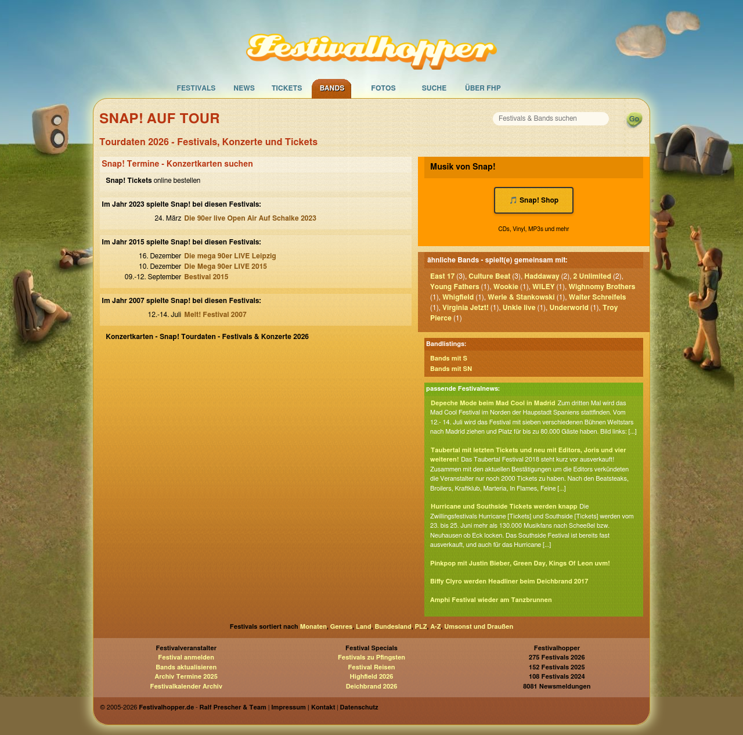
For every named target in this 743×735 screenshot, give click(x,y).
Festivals (195, 88)
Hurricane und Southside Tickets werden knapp (504, 506)
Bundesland (392, 627)
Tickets (287, 88)
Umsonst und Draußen (478, 627)
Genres (341, 627)
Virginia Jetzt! (465, 307)
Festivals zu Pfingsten (371, 657)
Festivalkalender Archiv (186, 686)
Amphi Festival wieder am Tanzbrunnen (491, 600)
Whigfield (458, 297)
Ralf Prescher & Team (233, 707)
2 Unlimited (592, 276)
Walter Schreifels (597, 297)
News (244, 88)
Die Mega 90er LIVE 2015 (225, 266)
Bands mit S (448, 358)
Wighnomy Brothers (601, 286)
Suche (434, 88)
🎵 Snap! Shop (534, 200)
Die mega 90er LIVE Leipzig (230, 256)
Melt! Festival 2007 (215, 314)
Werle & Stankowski (521, 297)
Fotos (383, 88)
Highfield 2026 (372, 676)
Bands (332, 88)
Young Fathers (454, 286)
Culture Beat (489, 276)
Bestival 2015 (206, 276)
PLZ (421, 627)
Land (364, 627)
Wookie (505, 286)
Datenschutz (359, 707)
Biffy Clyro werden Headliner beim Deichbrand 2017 (509, 581)
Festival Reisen (371, 667)
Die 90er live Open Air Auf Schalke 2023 (250, 218)
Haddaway (541, 276)
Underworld (569, 307)
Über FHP (483, 88)
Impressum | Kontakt (303, 707)
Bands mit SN (451, 369)
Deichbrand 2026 (372, 686)
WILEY (543, 286)
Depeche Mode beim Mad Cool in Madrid (493, 403)
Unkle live (519, 307)
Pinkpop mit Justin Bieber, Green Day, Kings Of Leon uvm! (520, 563)
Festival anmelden (186, 657)
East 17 (442, 276)
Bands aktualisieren (186, 667)
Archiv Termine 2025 (186, 676)
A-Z (435, 627)
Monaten (313, 627)
